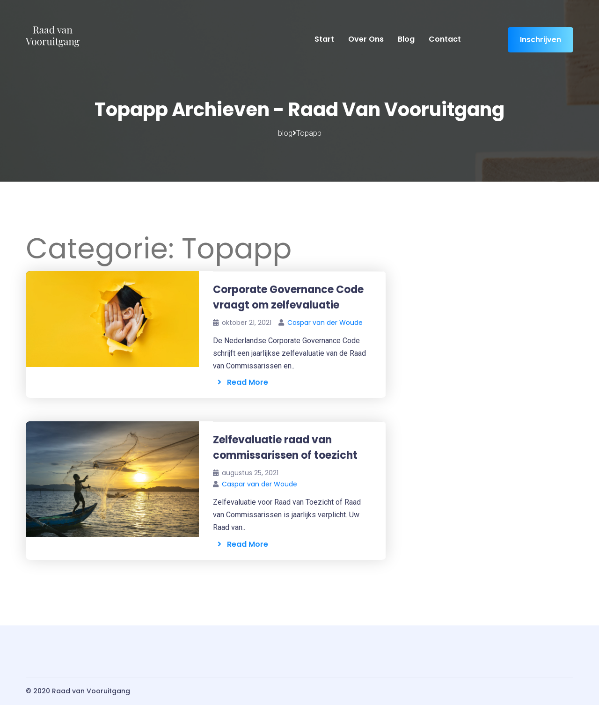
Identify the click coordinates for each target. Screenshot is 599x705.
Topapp (308, 133)
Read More (243, 382)
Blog (406, 39)
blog (285, 133)
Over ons (366, 39)
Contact (445, 39)
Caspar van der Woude (325, 322)
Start (324, 39)
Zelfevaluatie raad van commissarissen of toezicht (285, 448)
